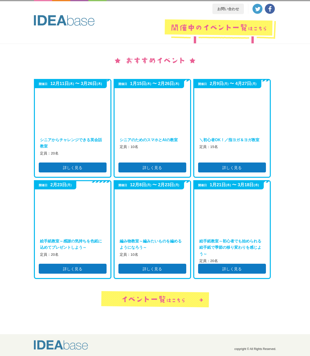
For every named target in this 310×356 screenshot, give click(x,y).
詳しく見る (72, 168)
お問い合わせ (228, 9)
